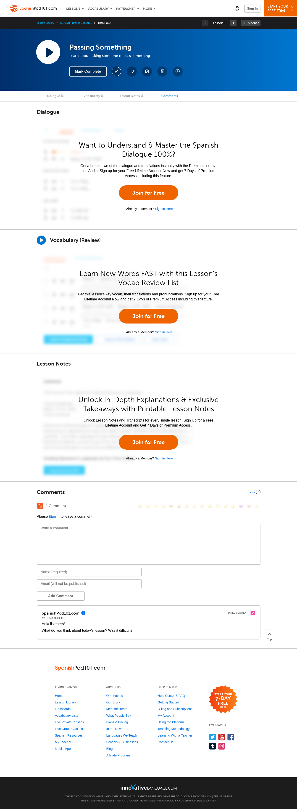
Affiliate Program (118, 755)
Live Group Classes (69, 729)
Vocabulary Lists (66, 715)
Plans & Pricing (117, 722)
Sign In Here (164, 209)
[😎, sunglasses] (171, 506)
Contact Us (165, 742)
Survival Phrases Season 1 (76, 22)
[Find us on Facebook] (230, 736)
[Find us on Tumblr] (212, 746)
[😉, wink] (202, 506)
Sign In (252, 8)
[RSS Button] (40, 505)
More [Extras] (147, 9)
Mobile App (63, 749)
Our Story (113, 702)
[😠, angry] (179, 506)
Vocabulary (98, 9)
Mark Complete (88, 71)
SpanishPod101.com (176, 796)
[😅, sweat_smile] (194, 506)
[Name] (89, 572)
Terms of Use (222, 796)
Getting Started (168, 702)
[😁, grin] (156, 506)
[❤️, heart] (249, 506)
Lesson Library (45, 22)
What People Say (118, 715)
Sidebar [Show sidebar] (253, 23)
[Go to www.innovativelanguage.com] (149, 787)
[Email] (89, 583)
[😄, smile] (140, 506)
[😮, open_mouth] (233, 506)
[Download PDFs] (162, 71)
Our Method (114, 696)
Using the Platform (171, 722)
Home (59, 696)
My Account (166, 715)
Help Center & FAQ (171, 696)
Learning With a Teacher (175, 735)
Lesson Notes (130, 96)
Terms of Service (195, 800)
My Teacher (126, 9)
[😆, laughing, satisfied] (187, 506)
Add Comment (60, 596)
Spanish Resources (69, 735)
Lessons (73, 9)
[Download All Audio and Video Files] (178, 71)
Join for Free (148, 192)
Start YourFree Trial (281, 8)
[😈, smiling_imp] (241, 506)
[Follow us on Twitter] (212, 736)
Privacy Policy (201, 796)
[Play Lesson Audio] (48, 52)
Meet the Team (116, 709)
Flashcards (63, 709)
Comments (169, 96)
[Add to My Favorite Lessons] (132, 71)
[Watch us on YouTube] (221, 736)
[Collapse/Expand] (148, 492)
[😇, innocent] (218, 506)
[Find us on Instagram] (221, 746)
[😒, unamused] (163, 506)
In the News (114, 729)
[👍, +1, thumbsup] (256, 506)
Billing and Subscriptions (175, 709)
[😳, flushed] (148, 506)
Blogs (110, 749)
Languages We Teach (121, 735)
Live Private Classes (69, 722)
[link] (233, 23)
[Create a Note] (147, 71)
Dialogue (53, 96)
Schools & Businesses (122, 742)
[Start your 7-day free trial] (223, 699)
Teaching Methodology (173, 729)
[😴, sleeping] (225, 506)
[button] (237, 8)
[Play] (41, 240)
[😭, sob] (210, 506)
